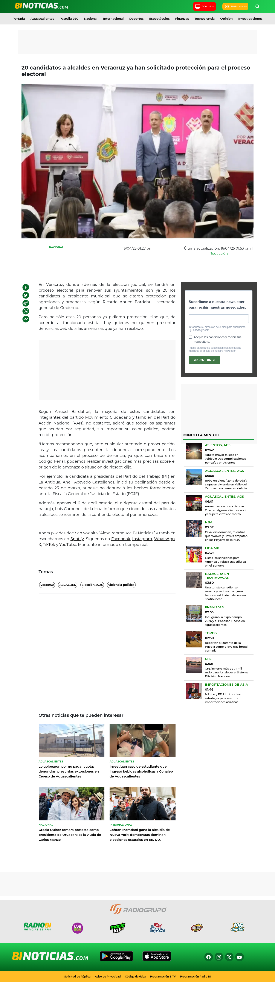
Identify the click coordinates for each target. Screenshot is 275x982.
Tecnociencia (204, 19)
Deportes (136, 19)
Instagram (142, 538)
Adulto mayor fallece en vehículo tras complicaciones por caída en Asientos (225, 458)
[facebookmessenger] (25, 319)
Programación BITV (163, 976)
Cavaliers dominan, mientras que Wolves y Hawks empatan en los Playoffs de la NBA (226, 535)
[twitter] (25, 295)
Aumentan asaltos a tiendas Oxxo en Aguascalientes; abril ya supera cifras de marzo (225, 510)
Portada (18, 19)
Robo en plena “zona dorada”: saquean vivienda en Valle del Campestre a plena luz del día (226, 484)
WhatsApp (164, 538)
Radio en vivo (235, 6)
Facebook (120, 538)
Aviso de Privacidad (108, 976)
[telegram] (25, 303)
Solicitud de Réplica (77, 976)
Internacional (113, 19)
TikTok (49, 544)
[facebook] (25, 287)
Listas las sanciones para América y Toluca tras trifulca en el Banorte (225, 561)
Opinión (226, 19)
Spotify (77, 538)
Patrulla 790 (69, 19)
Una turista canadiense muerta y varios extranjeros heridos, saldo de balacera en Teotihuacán (225, 593)
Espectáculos (159, 19)
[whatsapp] (25, 311)
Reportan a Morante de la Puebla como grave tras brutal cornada (226, 646)
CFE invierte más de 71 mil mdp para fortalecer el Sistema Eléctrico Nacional (226, 672)
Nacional (91, 19)
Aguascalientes (42, 19)
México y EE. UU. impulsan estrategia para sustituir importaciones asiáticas (223, 698)
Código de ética (135, 976)
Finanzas (182, 19)
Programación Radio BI (195, 976)
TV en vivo (204, 7)
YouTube (67, 544)
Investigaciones (250, 19)
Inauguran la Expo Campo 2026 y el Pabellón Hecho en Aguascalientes (225, 620)
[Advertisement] (137, 42)
